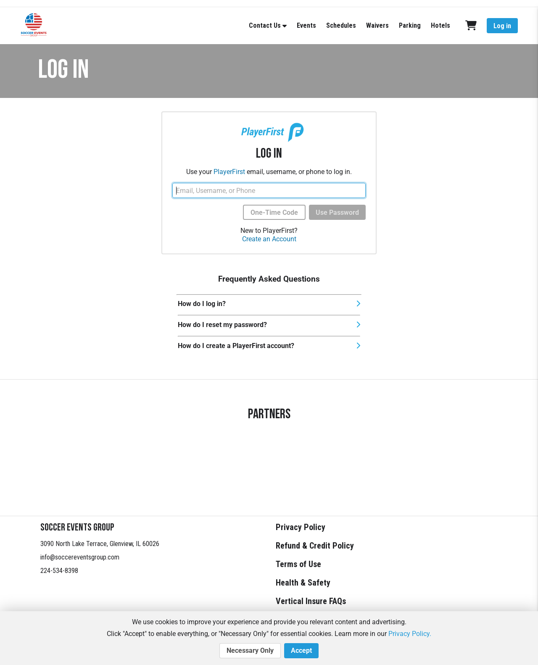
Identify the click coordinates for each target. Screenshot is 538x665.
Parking (410, 25)
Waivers (377, 25)
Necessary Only (250, 651)
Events (306, 25)
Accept (301, 650)
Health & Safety (303, 582)
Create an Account (269, 239)
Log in (502, 26)
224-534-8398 (59, 571)
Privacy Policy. (409, 634)
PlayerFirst (229, 172)
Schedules (341, 25)
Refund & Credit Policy (315, 545)
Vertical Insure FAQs (311, 601)
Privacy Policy (300, 527)
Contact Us (265, 25)
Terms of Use (298, 564)
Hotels (440, 25)
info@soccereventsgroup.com (79, 557)
